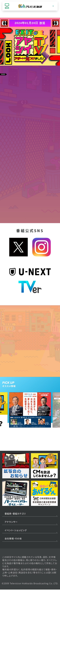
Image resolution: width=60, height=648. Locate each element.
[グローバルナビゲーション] (53, 6)
